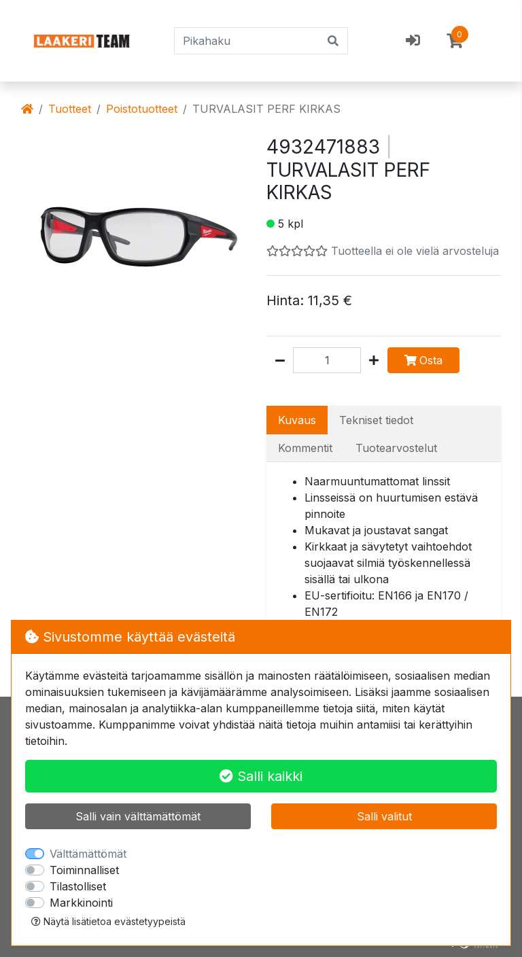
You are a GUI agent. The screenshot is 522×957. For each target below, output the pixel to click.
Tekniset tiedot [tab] (376, 420)
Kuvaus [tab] (297, 420)
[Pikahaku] (247, 41)
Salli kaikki (261, 776)
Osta (423, 360)
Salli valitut (384, 816)
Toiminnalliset (84, 870)
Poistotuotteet (141, 109)
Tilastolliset (78, 886)
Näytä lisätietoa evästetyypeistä (108, 921)
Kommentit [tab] (305, 448)
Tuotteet (69, 109)
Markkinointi (81, 902)
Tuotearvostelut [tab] (396, 448)
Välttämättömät (88, 853)
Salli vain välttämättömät (138, 816)
